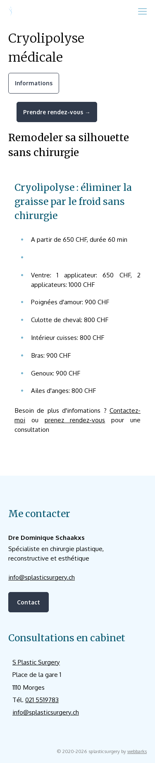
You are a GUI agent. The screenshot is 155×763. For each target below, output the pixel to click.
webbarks (137, 751)
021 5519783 (42, 700)
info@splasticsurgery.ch (41, 577)
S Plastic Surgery (36, 662)
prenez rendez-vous (75, 420)
